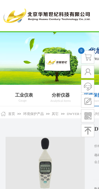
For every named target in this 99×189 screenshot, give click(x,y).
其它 (55, 114)
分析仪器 (61, 95)
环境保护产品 (33, 114)
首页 (11, 114)
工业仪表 (24, 95)
